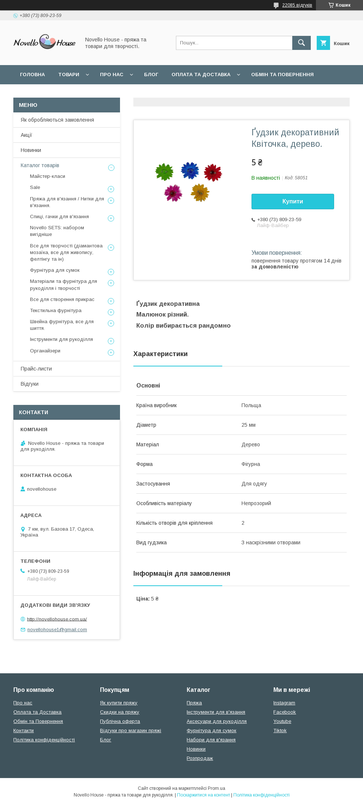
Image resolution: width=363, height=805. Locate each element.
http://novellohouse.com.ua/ (57, 619)
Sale (35, 187)
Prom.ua (216, 788)
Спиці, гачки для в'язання (59, 216)
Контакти (23, 730)
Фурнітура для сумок (55, 270)
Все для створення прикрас (62, 299)
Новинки (31, 150)
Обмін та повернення (282, 74)
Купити (293, 201)
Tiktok (280, 730)
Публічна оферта (120, 721)
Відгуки (30, 384)
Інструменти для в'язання (216, 712)
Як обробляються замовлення (57, 120)
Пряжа (194, 703)
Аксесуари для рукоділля (217, 721)
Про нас (111, 74)
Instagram (284, 703)
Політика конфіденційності (44, 740)
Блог (151, 74)
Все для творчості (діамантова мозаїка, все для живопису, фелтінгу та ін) (66, 252)
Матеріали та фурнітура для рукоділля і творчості (63, 284)
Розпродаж (200, 758)
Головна (32, 74)
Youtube (282, 721)
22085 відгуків (297, 5)
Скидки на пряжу (119, 712)
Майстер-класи (47, 176)
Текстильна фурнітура (55, 310)
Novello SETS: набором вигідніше (57, 231)
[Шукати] (301, 43)
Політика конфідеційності (197, 94)
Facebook (284, 712)
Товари (68, 74)
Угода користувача (116, 94)
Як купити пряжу (118, 703)
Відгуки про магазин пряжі (130, 730)
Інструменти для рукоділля (61, 339)
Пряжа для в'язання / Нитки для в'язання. (67, 202)
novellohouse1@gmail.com (57, 629)
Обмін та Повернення (38, 721)
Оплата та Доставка (200, 74)
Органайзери (45, 351)
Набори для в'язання (211, 740)
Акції (26, 135)
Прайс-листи (36, 369)
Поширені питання (47, 94)
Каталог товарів (40, 165)
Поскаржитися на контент (203, 795)
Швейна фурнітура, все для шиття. (62, 325)
